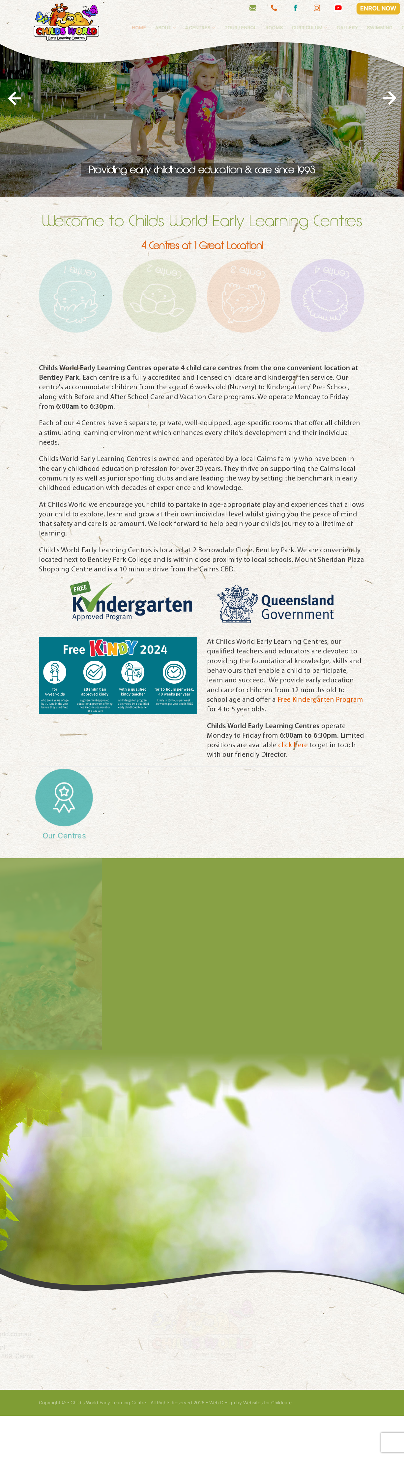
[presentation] (14, 139)
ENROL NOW (378, 8)
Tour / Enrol (259, 28)
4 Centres (216, 28)
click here (293, 786)
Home (157, 28)
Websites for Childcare (267, 1444)
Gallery (365, 28)
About (181, 28)
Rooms (292, 28)
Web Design (222, 1444)
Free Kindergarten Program (320, 741)
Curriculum (325, 28)
